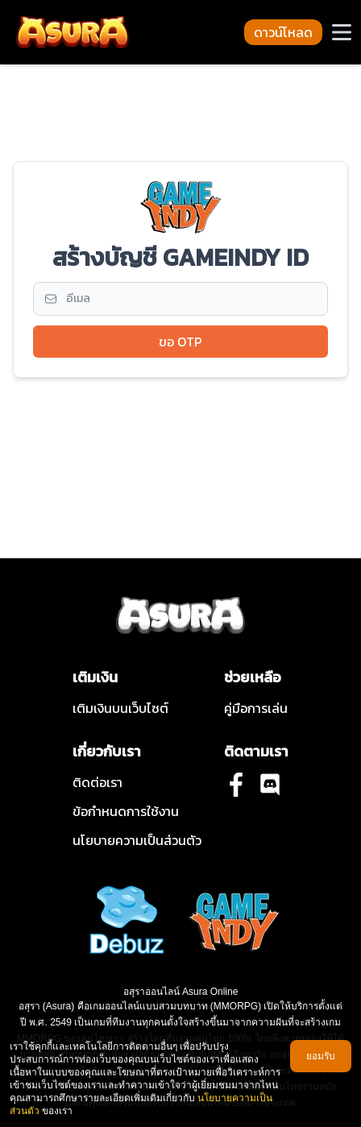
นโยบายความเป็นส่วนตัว (137, 840)
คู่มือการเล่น (256, 708)
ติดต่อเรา (97, 782)
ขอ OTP (180, 341)
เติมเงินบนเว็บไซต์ (120, 708)
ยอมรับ (320, 1056)
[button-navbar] (341, 32)
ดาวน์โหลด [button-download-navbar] (283, 32)
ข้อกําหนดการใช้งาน (126, 811)
